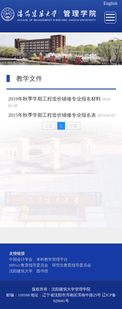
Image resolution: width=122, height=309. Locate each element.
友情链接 (17, 253)
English (110, 3)
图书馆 (42, 271)
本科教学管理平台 (52, 259)
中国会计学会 (21, 259)
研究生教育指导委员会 (71, 265)
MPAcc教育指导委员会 (28, 265)
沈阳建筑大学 (21, 271)
